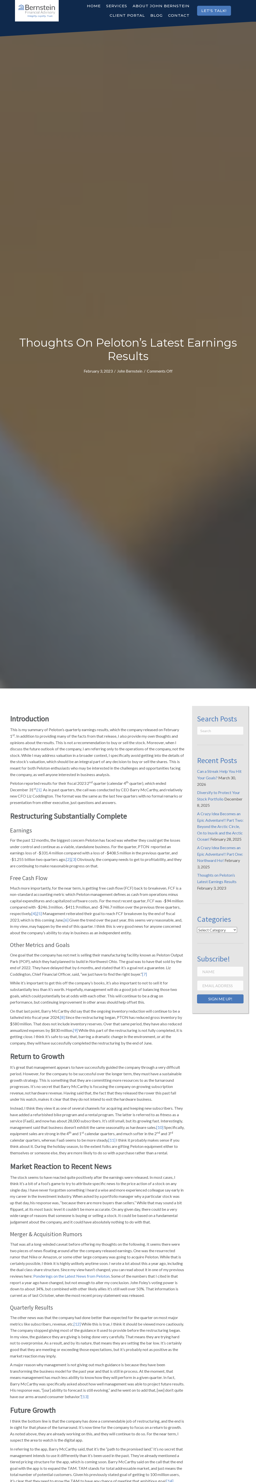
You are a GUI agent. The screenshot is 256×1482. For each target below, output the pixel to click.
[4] (33, 913)
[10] (159, 1127)
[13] (84, 1396)
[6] (66, 920)
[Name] (220, 971)
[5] (39, 913)
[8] (62, 1017)
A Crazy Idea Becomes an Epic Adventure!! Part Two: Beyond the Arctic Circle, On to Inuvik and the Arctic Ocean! (220, 826)
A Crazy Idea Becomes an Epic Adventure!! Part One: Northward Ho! (220, 854)
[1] (39, 789)
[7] (144, 974)
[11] (111, 1140)
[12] (77, 1324)
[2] (68, 859)
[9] (75, 1030)
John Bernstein (129, 371)
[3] (73, 859)
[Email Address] (220, 985)
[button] (214, 11)
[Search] (220, 730)
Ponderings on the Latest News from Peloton (71, 1276)
